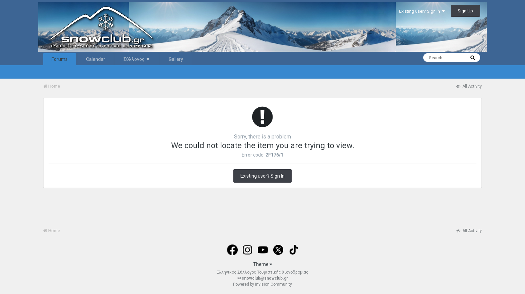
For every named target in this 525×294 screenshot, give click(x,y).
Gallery (176, 59)
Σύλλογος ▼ (137, 59)
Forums (60, 59)
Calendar (95, 59)
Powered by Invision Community (262, 284)
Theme (262, 264)
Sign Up (465, 10)
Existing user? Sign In (422, 11)
